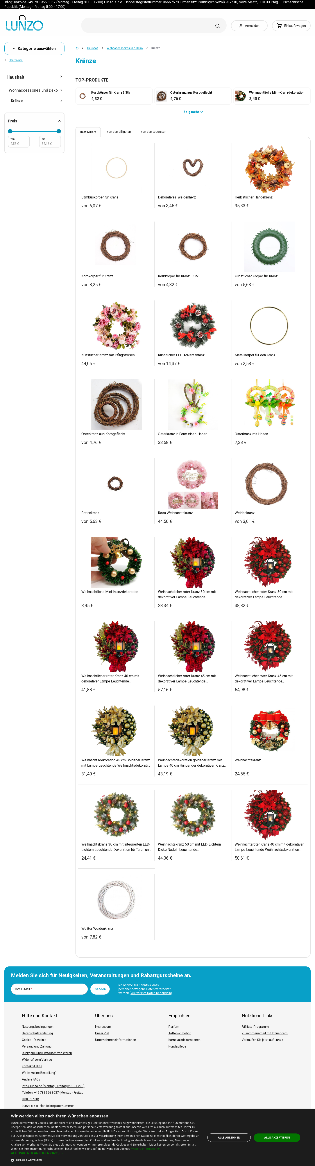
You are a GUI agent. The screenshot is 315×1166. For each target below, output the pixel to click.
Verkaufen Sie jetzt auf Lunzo (262, 1040)
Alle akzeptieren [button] (277, 1137)
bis (43, 139)
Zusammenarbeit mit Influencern (265, 1033)
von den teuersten (153, 131)
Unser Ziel (102, 1033)
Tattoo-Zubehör (179, 1033)
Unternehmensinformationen (115, 1040)
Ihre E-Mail (23, 989)
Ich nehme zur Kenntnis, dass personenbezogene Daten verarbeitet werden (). (145, 989)
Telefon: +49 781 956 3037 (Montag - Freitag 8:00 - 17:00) (52, 1096)
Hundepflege (177, 1046)
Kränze (36, 101)
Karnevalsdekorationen (184, 1040)
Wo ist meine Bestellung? (39, 1073)
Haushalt (92, 48)
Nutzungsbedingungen (38, 1026)
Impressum (103, 1026)
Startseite (13, 60)
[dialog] (157, 1137)
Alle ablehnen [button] (229, 1137)
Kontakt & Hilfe (32, 1066)
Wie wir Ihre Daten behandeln (151, 993)
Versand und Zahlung (37, 1046)
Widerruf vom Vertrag (37, 1059)
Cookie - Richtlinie (34, 1040)
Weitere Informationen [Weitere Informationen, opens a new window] (146, 1149)
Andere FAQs (31, 1079)
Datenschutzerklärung (37, 1033)
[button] (105, 1153)
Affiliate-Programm (255, 1026)
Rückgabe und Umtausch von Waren (47, 1053)
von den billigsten (119, 131)
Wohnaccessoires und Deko (125, 48)
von (13, 139)
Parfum (173, 1026)
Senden (100, 989)
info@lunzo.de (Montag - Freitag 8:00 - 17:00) (53, 1086)
